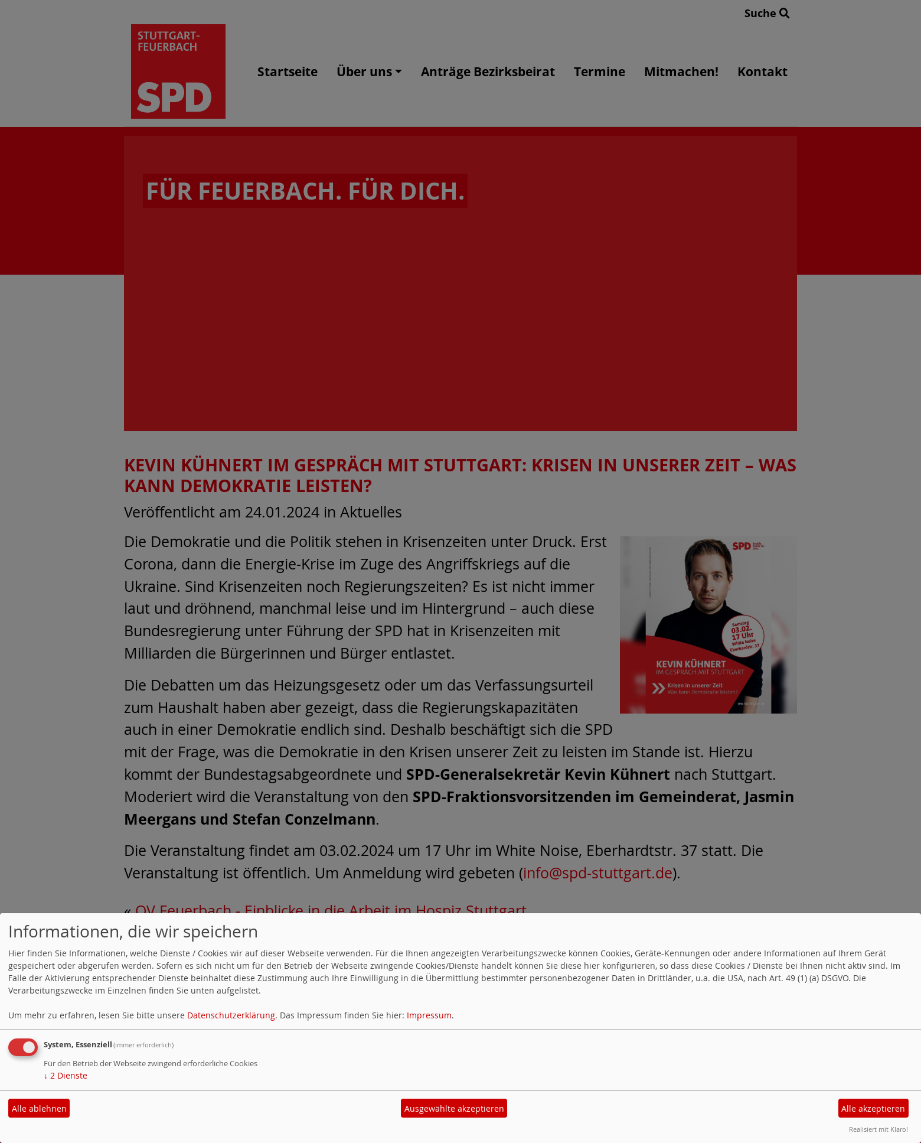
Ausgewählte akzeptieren (454, 1108)
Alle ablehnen (39, 1108)
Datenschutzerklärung (231, 1015)
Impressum (429, 1015)
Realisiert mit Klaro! (878, 1129)
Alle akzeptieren (873, 1108)
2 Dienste (65, 1075)
